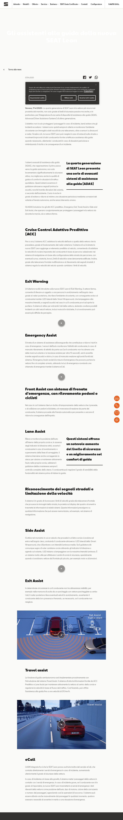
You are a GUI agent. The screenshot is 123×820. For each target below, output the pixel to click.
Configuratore (96, 4)
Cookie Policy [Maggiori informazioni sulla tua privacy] (88, 91)
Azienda (16, 4)
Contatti (84, 4)
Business (53, 4)
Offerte (35, 4)
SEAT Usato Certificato (69, 4)
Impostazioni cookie (37, 98)
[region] (62, 93)
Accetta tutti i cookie (87, 98)
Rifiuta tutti (69, 98)
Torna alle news (14, 69)
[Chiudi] (95, 84)
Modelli (26, 4)
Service (44, 4)
